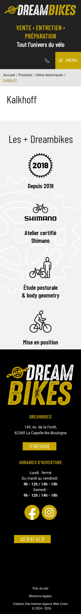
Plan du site (40, 588)
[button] (68, 60)
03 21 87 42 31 (32, 539)
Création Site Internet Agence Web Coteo (40, 604)
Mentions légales (40, 596)
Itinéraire (39, 446)
